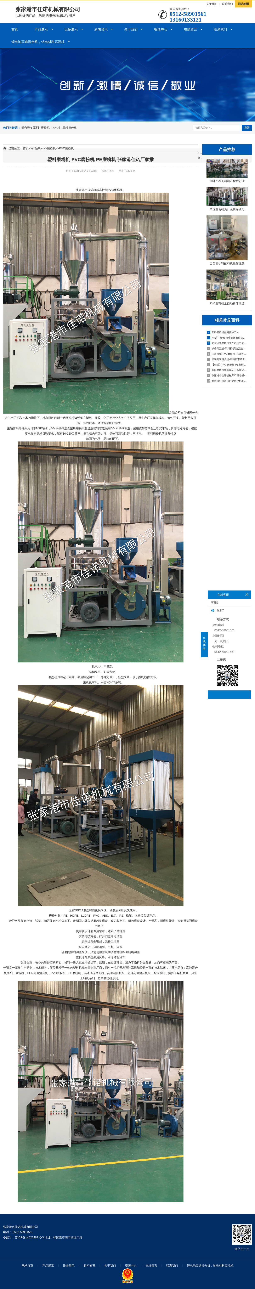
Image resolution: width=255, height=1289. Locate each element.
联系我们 (227, 3)
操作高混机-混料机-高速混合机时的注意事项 (227, 348)
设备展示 (71, 29)
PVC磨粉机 (66, 148)
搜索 (247, 127)
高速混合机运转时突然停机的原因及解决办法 (227, 381)
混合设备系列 (30, 127)
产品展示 (41, 29)
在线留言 (190, 29)
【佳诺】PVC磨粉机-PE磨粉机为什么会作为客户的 (227, 364)
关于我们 (211, 3)
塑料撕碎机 (69, 127)
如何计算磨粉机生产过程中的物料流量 (227, 343)
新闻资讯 (101, 29)
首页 (14, 29)
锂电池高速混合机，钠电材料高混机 (37, 42)
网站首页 (27, 1265)
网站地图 (243, 3)
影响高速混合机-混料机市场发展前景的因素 (227, 359)
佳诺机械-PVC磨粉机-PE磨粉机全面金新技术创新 (227, 354)
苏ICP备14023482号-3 (30, 1237)
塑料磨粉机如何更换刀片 (223, 332)
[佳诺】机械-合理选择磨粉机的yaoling (227, 337)
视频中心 (160, 29)
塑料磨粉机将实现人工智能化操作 (227, 370)
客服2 (217, 610)
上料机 (56, 127)
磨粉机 (45, 127)
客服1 (215, 602)
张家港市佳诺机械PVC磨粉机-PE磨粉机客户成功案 (227, 375)
